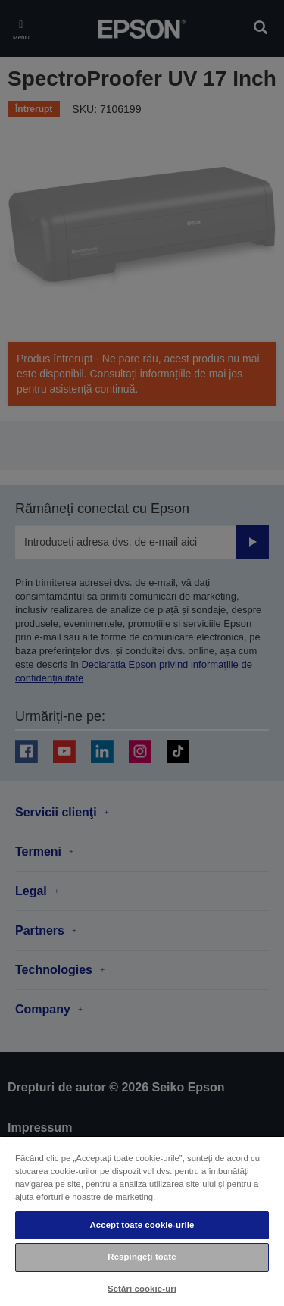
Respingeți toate (142, 1256)
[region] (142, 1220)
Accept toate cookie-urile (141, 1224)
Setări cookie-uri (142, 1288)
